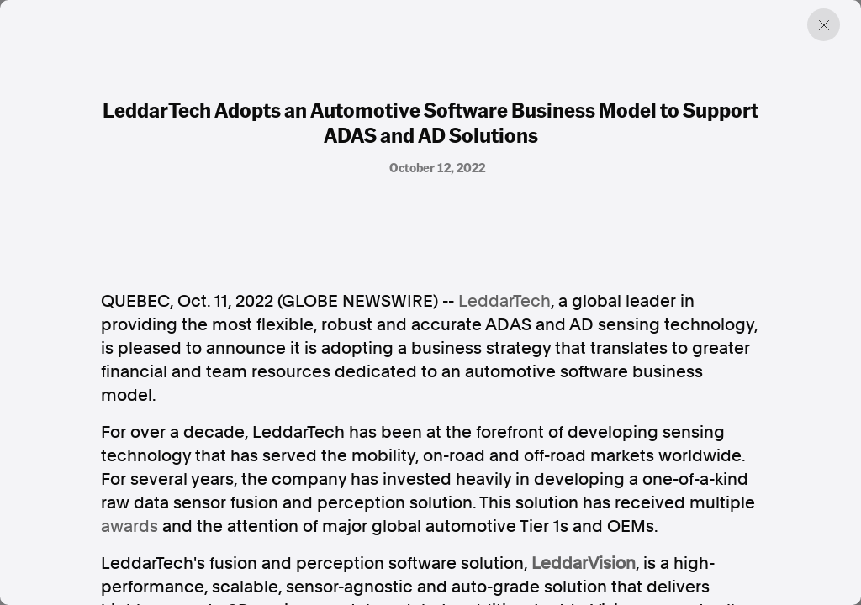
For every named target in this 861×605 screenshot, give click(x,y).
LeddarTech (504, 301)
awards (129, 526)
